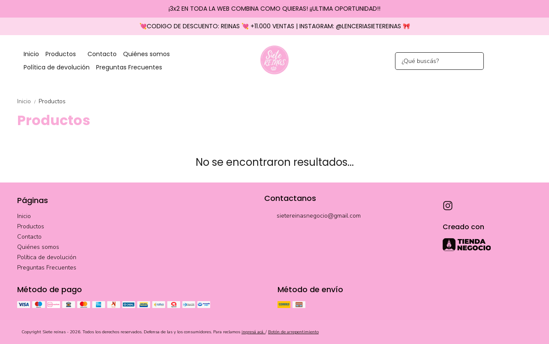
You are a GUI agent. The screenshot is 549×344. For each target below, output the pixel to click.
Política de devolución (57, 67)
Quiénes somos (146, 54)
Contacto (102, 54)
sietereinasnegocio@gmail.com (312, 216)
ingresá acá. (253, 332)
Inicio (31, 54)
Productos (64, 54)
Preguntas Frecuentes (129, 67)
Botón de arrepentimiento (293, 332)
